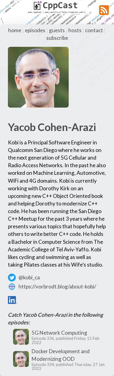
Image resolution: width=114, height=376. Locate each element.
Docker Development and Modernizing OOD (61, 355)
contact (94, 30)
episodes (35, 30)
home (14, 30)
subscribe (57, 38)
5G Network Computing (59, 332)
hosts (74, 30)
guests (57, 30)
